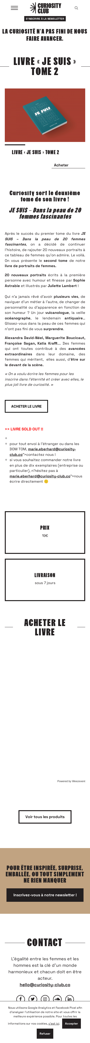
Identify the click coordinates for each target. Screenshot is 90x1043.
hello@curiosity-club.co (45, 984)
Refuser (45, 1034)
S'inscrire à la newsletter (45, 18)
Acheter (61, 165)
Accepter (71, 1023)
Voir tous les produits (45, 816)
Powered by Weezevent (71, 781)
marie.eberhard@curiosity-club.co (40, 476)
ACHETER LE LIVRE (26, 406)
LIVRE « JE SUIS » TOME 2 (35, 152)
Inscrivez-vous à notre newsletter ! (45, 894)
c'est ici (53, 1023)
